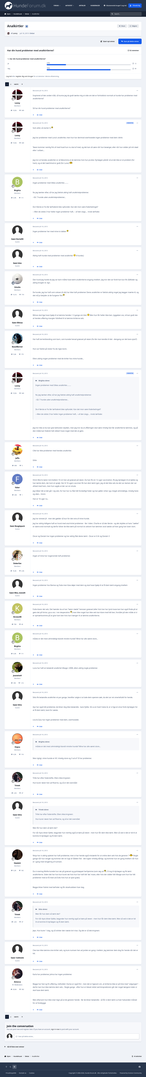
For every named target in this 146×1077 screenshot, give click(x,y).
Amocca (17, 982)
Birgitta (17, 190)
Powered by (131, 1073)
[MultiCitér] (33, 115)
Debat (32, 33)
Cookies (31, 1073)
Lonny (15, 33)
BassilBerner (17, 347)
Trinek (17, 785)
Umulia (17, 287)
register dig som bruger (24, 76)
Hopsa (17, 747)
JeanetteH (17, 675)
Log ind (9, 76)
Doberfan (17, 563)
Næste (16, 84)
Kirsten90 (17, 617)
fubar (17, 487)
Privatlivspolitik (11, 1073)
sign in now (55, 1029)
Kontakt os (22, 1073)
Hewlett (17, 863)
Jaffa (17, 458)
